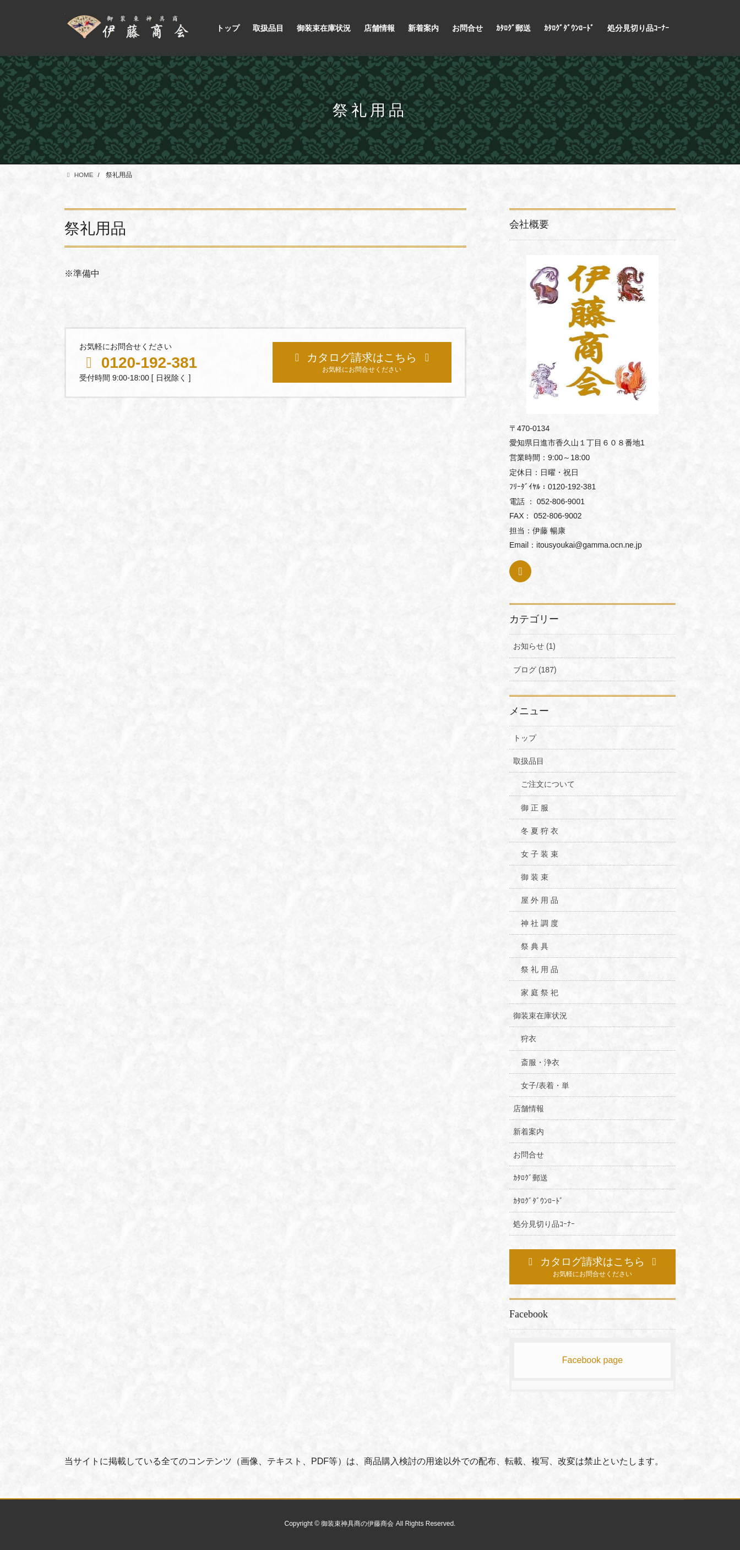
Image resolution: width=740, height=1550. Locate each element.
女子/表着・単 (545, 1085)
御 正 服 (534, 807)
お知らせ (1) (534, 646)
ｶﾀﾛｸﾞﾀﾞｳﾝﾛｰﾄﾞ (538, 1200)
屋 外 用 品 (539, 900)
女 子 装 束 (539, 854)
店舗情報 (528, 1108)
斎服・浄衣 (540, 1062)
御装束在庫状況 (540, 1015)
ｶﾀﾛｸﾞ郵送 (530, 1177)
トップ (524, 737)
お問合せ (528, 1154)
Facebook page (592, 1360)
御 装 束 (534, 877)
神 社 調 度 (539, 923)
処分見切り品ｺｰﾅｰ (544, 1224)
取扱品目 (528, 761)
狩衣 (528, 1038)
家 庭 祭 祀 (539, 992)
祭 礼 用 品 (539, 969)
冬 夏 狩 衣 (539, 830)
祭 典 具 (534, 946)
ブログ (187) (535, 669)
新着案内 (528, 1131)
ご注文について (548, 784)
